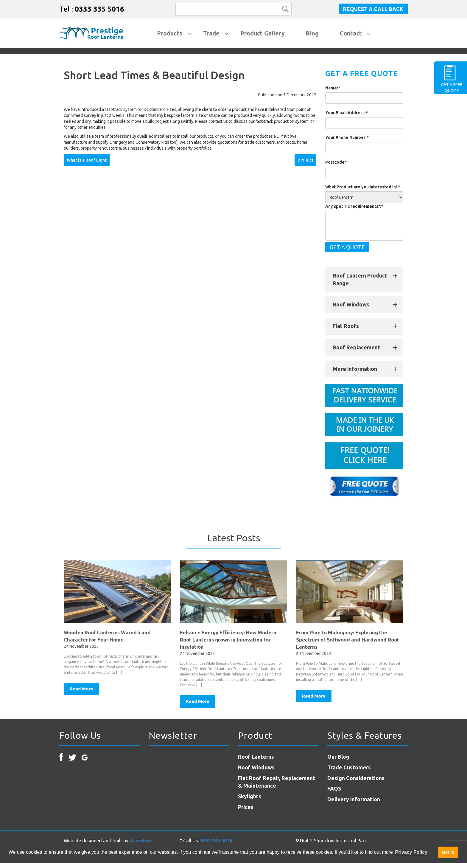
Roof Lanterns (256, 757)
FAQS (334, 788)
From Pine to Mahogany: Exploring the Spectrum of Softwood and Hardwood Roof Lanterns (347, 640)
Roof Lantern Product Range (360, 279)
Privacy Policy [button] (411, 852)
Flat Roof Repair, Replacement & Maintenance (276, 782)
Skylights (249, 796)
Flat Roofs (346, 326)
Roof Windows (351, 304)
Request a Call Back (373, 9)
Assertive (141, 840)
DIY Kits (305, 160)
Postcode (336, 162)
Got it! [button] (448, 852)
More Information (355, 369)
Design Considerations (356, 778)
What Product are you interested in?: (363, 187)
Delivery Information (353, 799)
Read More (81, 688)
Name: (332, 88)
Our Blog (338, 757)
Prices (245, 807)
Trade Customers (349, 767)
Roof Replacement (356, 347)
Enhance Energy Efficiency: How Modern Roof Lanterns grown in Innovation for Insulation (228, 640)
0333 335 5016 (99, 9)
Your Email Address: (346, 112)
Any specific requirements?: (354, 206)
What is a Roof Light (87, 160)
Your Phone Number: (347, 137)
